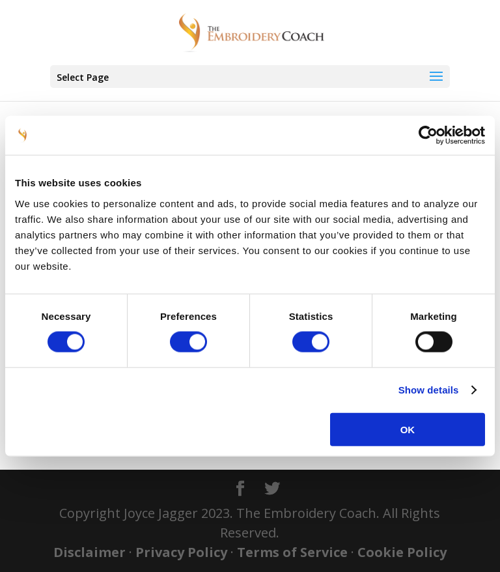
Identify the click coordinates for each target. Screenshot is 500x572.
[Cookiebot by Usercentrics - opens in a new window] (428, 135)
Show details (428, 389)
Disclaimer (89, 552)
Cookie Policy (402, 552)
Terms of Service (292, 552)
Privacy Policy (181, 552)
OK (407, 429)
